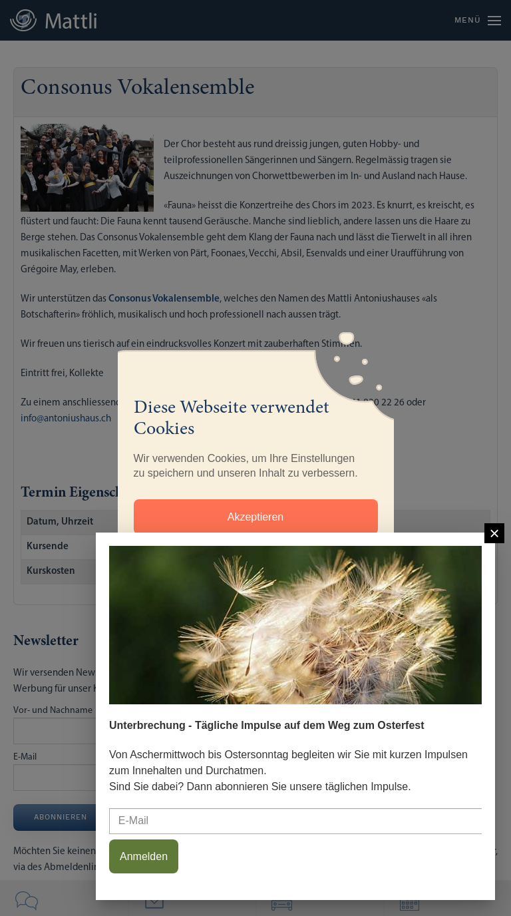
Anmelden (144, 856)
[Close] (494, 533)
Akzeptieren (256, 517)
